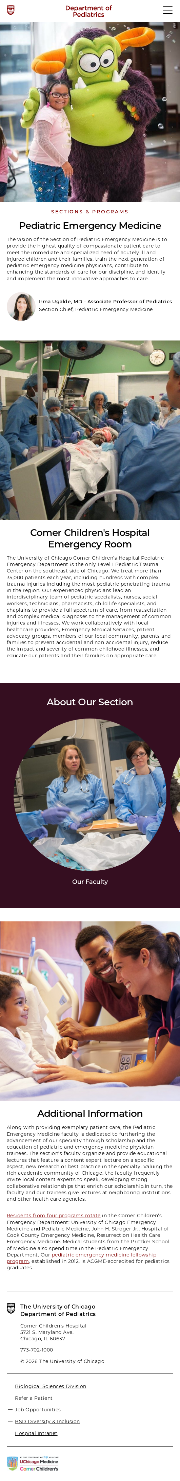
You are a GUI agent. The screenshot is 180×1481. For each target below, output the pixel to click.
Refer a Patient (34, 1398)
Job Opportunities (38, 1410)
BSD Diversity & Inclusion (47, 1421)
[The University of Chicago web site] (11, 10)
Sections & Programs (89, 212)
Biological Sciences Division (50, 1386)
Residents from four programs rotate (54, 1216)
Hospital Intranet (36, 1433)
